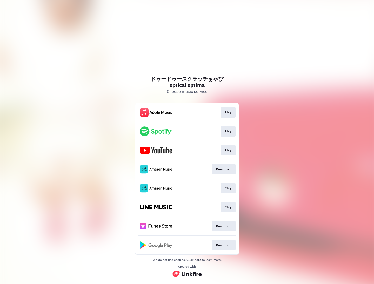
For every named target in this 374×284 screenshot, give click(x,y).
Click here (193, 260)
